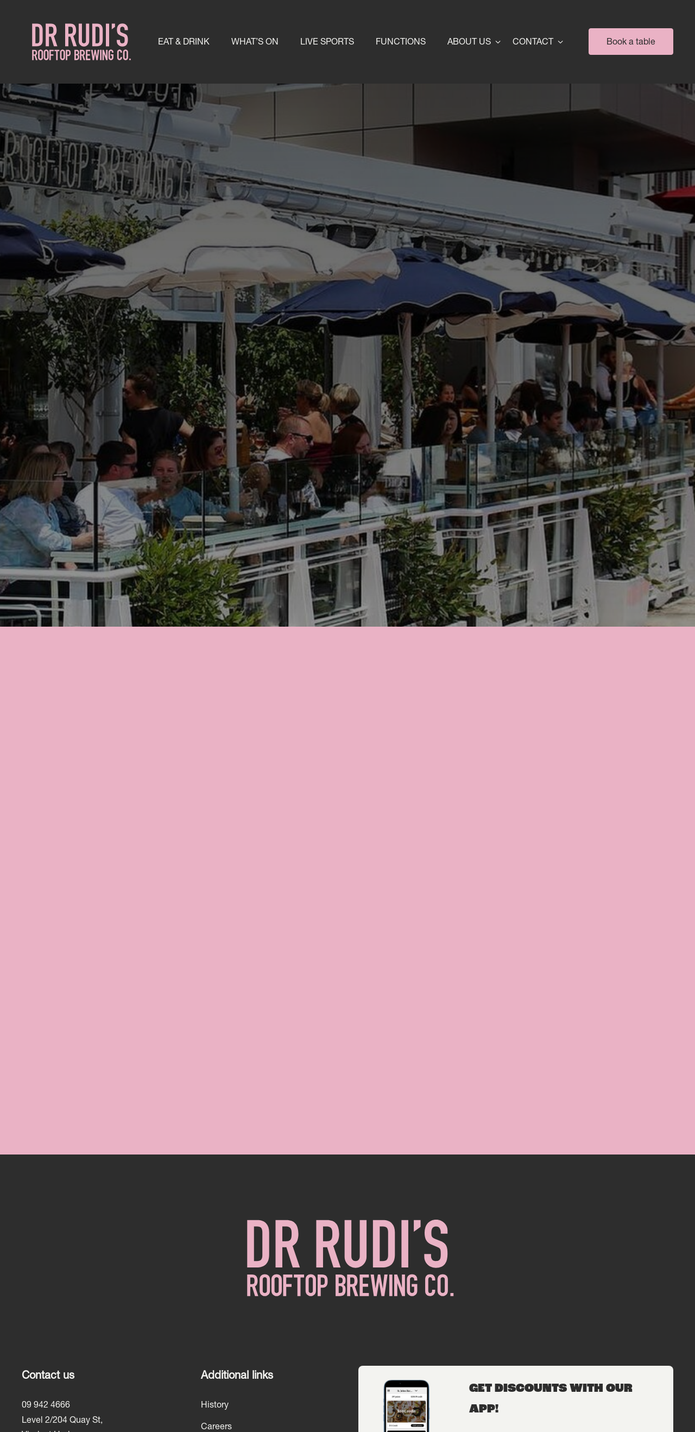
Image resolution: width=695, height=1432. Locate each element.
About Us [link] (469, 41)
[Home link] (80, 42)
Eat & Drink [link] (184, 41)
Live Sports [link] (327, 41)
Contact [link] (533, 41)
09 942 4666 (46, 1404)
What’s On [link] (255, 41)
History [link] (215, 1404)
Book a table (630, 41)
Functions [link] (401, 41)
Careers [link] (216, 1426)
